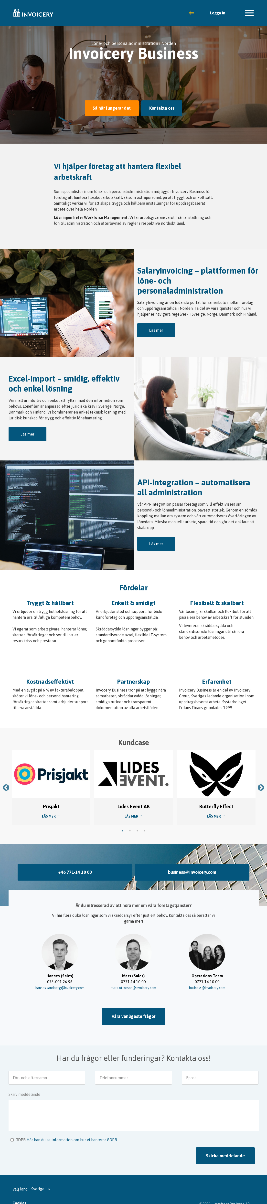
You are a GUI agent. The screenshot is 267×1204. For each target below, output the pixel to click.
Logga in (217, 13)
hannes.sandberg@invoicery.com (60, 978)
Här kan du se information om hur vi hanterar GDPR (72, 1129)
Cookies (19, 1192)
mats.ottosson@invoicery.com (133, 978)
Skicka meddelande (225, 1145)
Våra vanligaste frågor (133, 1007)
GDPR (21, 1129)
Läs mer (156, 329)
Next (261, 779)
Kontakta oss (164, 107)
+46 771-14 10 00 (75, 864)
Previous (6, 779)
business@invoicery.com (192, 864)
